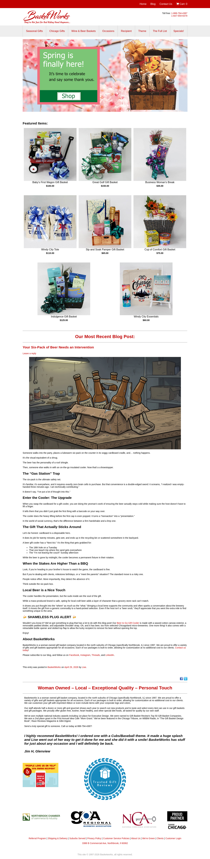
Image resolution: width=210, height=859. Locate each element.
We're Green (148, 838)
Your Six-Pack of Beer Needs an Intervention (58, 347)
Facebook (74, 655)
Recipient (126, 31)
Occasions (108, 31)
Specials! (178, 31)
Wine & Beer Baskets (83, 31)
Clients (160, 838)
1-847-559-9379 (179, 16)
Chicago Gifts (57, 31)
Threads (96, 655)
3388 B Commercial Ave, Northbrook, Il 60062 (105, 843)
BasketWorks (54, 667)
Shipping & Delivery (57, 838)
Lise (84, 667)
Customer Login (173, 838)
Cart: (181, 4)
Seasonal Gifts (34, 31)
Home (143, 4)
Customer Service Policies (116, 838)
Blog (152, 4)
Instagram (85, 655)
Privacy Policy (94, 838)
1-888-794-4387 (179, 13)
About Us (135, 838)
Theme (142, 31)
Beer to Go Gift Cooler (128, 623)
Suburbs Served (77, 838)
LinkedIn (109, 655)
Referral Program (37, 838)
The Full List (160, 31)
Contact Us (166, 4)
